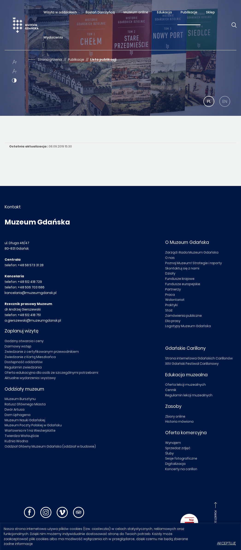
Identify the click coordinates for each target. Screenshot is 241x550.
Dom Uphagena (17, 414)
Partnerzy (173, 289)
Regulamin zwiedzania (23, 367)
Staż (169, 310)
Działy (170, 273)
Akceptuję (226, 543)
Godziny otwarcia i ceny (24, 341)
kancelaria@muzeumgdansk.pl (30, 292)
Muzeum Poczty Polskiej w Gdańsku (33, 425)
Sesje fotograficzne (181, 458)
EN (224, 101)
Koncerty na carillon (181, 469)
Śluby (169, 453)
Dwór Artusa (14, 409)
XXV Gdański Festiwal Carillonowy (192, 363)
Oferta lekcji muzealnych (185, 384)
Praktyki (171, 305)
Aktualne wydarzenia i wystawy (30, 378)
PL (209, 101)
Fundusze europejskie (182, 284)
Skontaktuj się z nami (182, 268)
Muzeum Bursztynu (20, 399)
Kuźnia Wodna (16, 441)
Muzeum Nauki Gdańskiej (25, 420)
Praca (170, 294)
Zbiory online (175, 416)
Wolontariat (175, 299)
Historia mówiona (179, 421)
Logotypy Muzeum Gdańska (188, 326)
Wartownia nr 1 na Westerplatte (30, 430)
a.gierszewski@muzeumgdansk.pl (33, 320)
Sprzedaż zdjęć (177, 448)
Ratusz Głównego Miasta (25, 404)
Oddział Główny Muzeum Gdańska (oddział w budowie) (50, 446)
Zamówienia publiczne (183, 315)
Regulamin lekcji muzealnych (188, 395)
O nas (170, 257)
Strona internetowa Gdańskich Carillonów (199, 358)
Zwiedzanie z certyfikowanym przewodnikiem (42, 351)
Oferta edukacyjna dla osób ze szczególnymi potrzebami (51, 372)
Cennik (170, 390)
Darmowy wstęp (18, 346)
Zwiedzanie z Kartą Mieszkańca (30, 357)
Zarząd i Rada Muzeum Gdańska (191, 252)
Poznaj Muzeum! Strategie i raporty (193, 263)
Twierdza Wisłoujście (22, 435)
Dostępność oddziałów (24, 362)
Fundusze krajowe (179, 278)
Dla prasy (172, 321)
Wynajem (173, 442)
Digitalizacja (175, 463)
